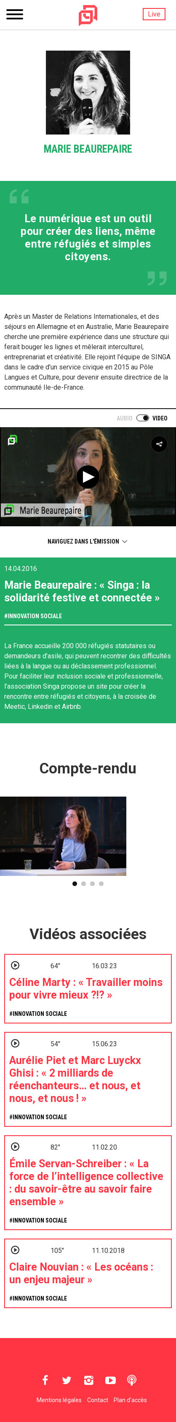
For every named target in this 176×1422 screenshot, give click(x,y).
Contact (97, 1400)
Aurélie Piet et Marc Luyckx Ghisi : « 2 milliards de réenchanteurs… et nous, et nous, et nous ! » (75, 1079)
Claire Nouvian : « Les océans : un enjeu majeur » (81, 1273)
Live (154, 14)
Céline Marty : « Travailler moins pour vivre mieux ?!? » (86, 988)
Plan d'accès (130, 1400)
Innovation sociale (35, 616)
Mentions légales (59, 1400)
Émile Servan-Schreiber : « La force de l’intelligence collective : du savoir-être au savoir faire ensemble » (86, 1183)
